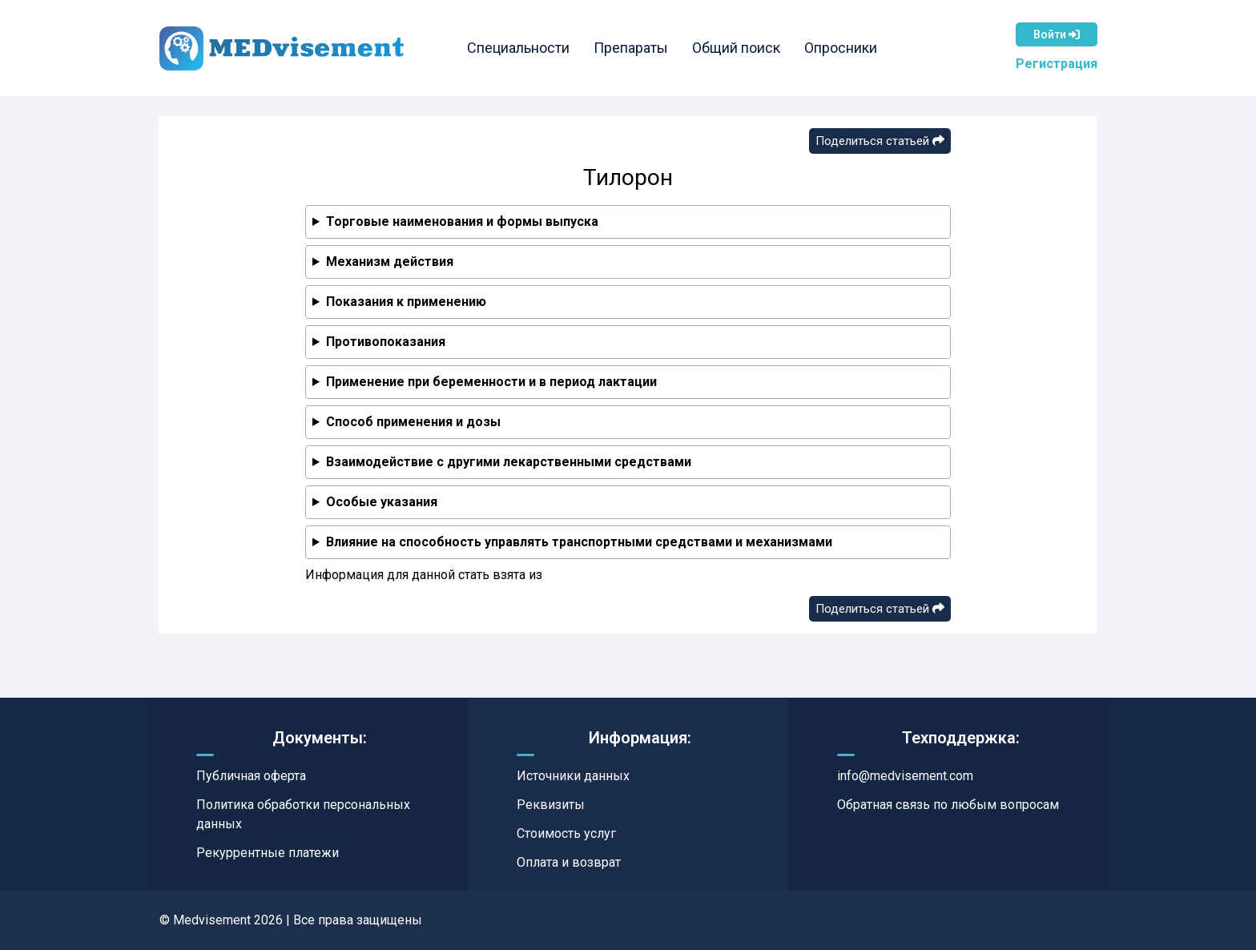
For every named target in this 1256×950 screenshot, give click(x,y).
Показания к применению (406, 301)
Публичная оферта (251, 775)
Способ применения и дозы (413, 421)
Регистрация (1056, 63)
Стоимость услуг (566, 833)
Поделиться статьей (879, 141)
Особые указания (381, 501)
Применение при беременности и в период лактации (491, 381)
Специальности (518, 47)
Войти (1056, 34)
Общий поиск (736, 47)
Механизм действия (389, 261)
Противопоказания (385, 341)
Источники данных (573, 775)
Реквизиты (551, 804)
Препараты (631, 47)
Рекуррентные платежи (267, 852)
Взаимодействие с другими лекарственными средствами (508, 461)
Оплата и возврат (569, 862)
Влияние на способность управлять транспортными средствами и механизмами (579, 541)
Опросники (840, 47)
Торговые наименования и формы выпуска (462, 221)
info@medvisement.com (905, 775)
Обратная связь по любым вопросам (948, 804)
